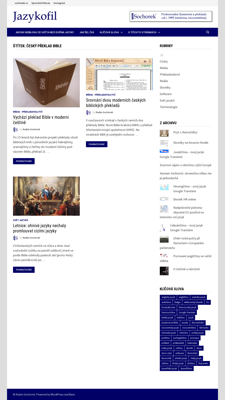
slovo (199, 348)
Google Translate (187, 312)
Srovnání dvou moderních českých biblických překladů (116, 103)
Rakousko (192, 343)
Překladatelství (32, 111)
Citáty (164, 61)
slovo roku (167, 353)
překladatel (178, 343)
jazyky (185, 322)
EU (207, 302)
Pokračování (24, 161)
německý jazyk (169, 332)
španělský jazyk (169, 368)
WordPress (57, 394)
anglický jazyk (168, 297)
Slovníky (165, 87)
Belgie (177, 302)
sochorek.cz (21, 3)
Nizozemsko (198, 322)
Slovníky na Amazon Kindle (190, 143)
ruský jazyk (167, 348)
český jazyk (196, 358)
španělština (186, 368)
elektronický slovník (193, 302)
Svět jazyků (20, 220)
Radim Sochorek (31, 129)
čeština (165, 363)
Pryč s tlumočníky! (185, 132)
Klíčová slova (109, 32)
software (179, 353)
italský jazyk (167, 317)
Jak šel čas (86, 32)
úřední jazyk (181, 358)
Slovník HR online (184, 199)
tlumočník (166, 358)
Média (16, 111)
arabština (166, 302)
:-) (161, 55)
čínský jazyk (178, 363)
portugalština (180, 337)
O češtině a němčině (186, 269)
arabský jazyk (198, 297)
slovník (189, 348)
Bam (72, 394)
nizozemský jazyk (170, 327)
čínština (191, 363)
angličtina (183, 297)
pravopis (194, 337)
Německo (204, 327)
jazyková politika (170, 322)
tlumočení (192, 353)
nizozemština (189, 327)
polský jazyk (198, 332)
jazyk (190, 317)
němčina (183, 332)
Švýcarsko (203, 363)
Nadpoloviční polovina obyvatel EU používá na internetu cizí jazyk (182, 212)
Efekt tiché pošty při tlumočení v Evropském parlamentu (182, 243)
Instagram (59, 3)
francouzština (168, 312)
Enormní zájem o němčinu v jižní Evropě (185, 165)
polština (166, 337)
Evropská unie (168, 307)
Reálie (164, 81)
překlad (165, 343)
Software (166, 94)
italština (181, 317)
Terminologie (168, 107)
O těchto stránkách (142, 32)
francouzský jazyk (187, 307)
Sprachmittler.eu (40, 3)
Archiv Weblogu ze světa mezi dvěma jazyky (45, 32)
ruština (179, 348)
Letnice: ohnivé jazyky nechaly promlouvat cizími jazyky (39, 228)
